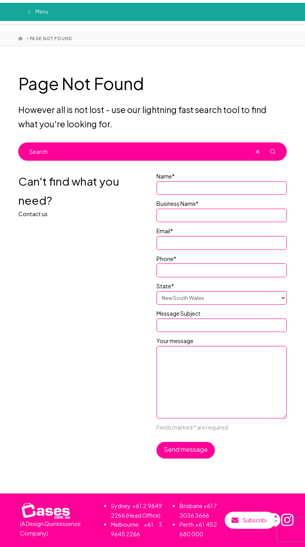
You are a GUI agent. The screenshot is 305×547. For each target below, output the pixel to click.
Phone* (221, 265)
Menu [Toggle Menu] (37, 12)
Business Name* (221, 210)
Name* (221, 182)
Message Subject (221, 320)
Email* (221, 237)
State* (221, 292)
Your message (221, 345)
